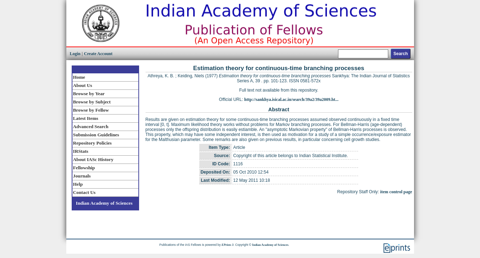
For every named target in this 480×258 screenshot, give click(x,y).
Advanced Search (91, 126)
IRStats (81, 151)
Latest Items (85, 118)
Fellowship (84, 167)
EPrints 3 (227, 245)
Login (75, 53)
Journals (82, 176)
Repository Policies (92, 143)
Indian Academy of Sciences (104, 203)
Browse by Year (89, 93)
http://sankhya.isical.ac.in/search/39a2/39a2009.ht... (291, 99)
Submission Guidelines (96, 134)
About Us (82, 85)
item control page (396, 191)
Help (78, 184)
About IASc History (93, 159)
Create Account (98, 53)
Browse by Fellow (91, 110)
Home (79, 77)
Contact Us (84, 192)
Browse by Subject (92, 101)
